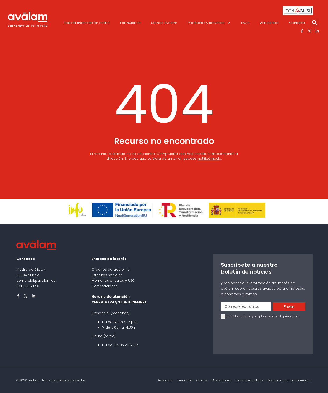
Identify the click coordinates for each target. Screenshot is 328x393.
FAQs (245, 22)
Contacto (297, 22)
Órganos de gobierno (110, 269)
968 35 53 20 (27, 286)
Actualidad (269, 22)
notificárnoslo (209, 158)
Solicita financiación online (87, 22)
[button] (314, 22)
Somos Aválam (164, 22)
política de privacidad (283, 316)
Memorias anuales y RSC (113, 280)
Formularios (130, 22)
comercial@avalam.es (35, 280)
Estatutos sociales (107, 275)
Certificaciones (104, 286)
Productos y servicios (209, 22)
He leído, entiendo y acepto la (262, 316)
